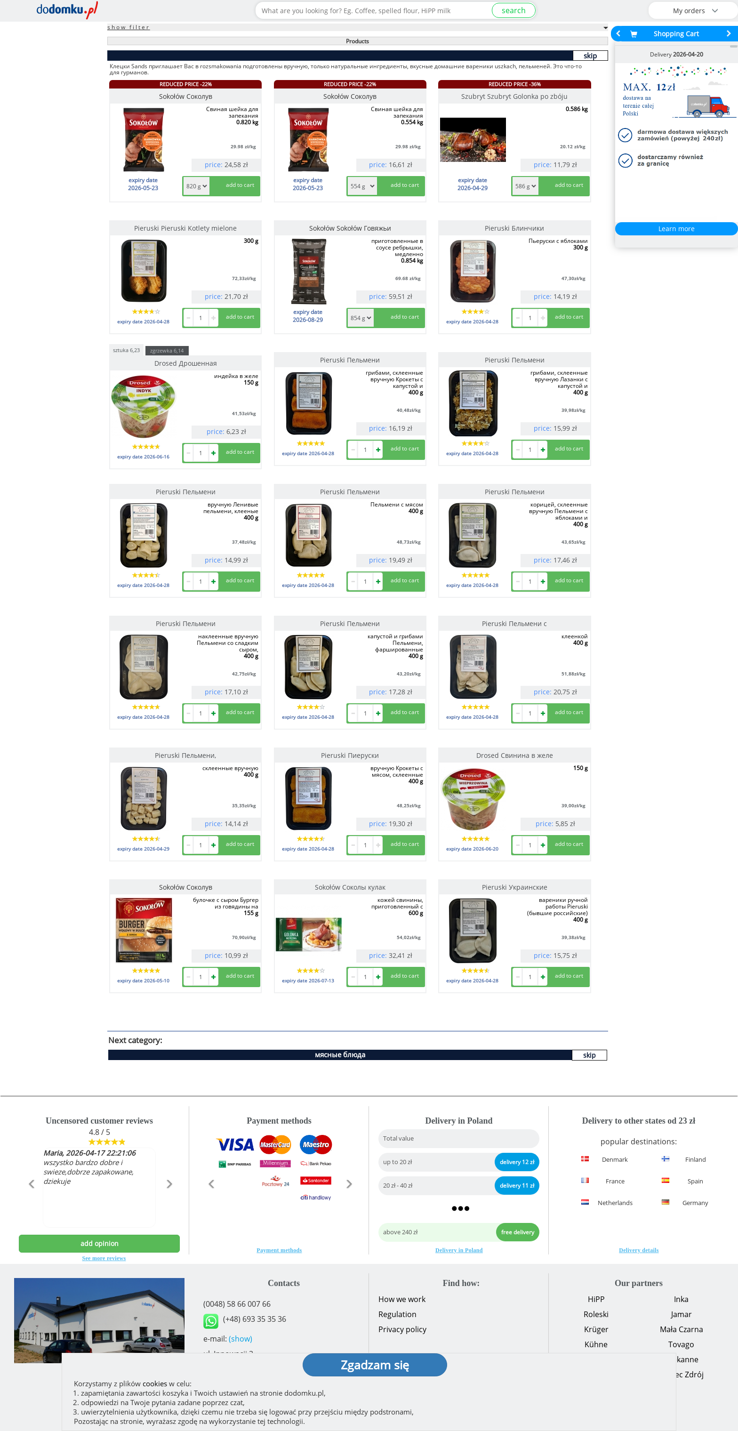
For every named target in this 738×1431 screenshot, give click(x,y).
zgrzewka (167, 350)
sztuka (126, 349)
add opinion (99, 1243)
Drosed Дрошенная (185, 363)
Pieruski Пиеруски (350, 755)
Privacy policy (402, 1329)
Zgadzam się (375, 1365)
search (514, 10)
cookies (155, 1383)
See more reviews (104, 1258)
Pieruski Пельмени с (514, 623)
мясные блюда (340, 1054)
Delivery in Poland (459, 1250)
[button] (31, 1204)
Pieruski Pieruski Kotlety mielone (185, 228)
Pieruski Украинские (514, 887)
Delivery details (638, 1250)
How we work (401, 1299)
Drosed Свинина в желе (514, 755)
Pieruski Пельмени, (185, 755)
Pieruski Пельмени (350, 359)
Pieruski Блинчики (514, 228)
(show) (240, 1339)
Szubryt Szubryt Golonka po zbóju (514, 96)
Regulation (397, 1314)
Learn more (676, 228)
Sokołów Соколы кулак (350, 887)
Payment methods (279, 1250)
